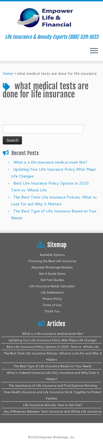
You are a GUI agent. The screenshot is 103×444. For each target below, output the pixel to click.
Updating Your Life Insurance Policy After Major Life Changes (53, 340)
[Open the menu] (94, 51)
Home (8, 73)
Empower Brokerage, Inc (56, 437)
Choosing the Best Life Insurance (52, 261)
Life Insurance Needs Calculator (52, 286)
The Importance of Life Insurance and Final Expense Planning (53, 385)
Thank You (52, 311)
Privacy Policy (52, 299)
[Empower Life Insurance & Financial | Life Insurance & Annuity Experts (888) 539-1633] (51, 17)
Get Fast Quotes (52, 280)
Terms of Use (52, 305)
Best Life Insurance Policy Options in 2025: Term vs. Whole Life (53, 347)
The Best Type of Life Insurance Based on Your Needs (52, 366)
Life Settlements (52, 292)
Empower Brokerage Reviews (52, 267)
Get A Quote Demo (52, 273)
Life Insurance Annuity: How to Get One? (52, 405)
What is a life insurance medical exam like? (50, 162)
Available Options (52, 255)
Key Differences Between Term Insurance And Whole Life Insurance (53, 411)
